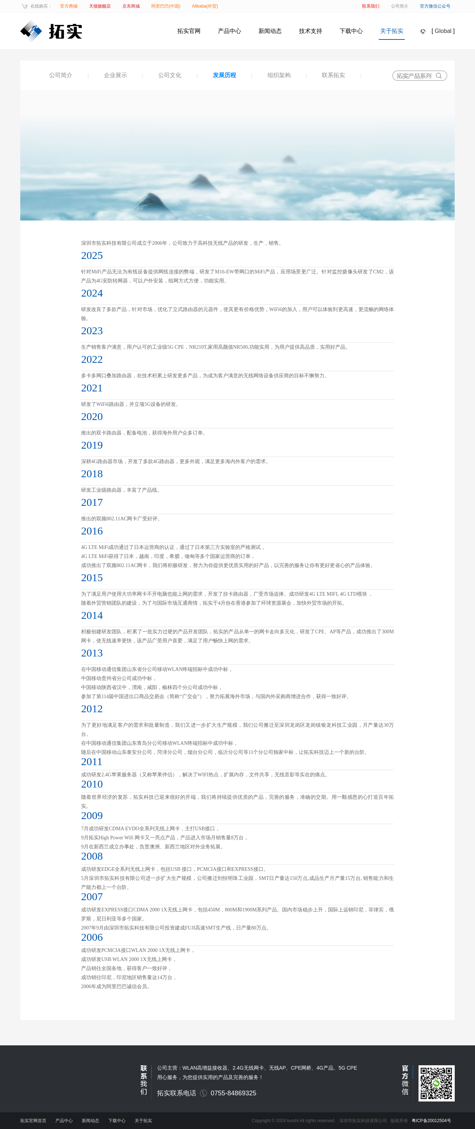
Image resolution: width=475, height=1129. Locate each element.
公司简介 (60, 75)
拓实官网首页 (33, 1120)
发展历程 (224, 75)
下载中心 (351, 31)
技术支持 (310, 31)
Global (443, 31)
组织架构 (279, 75)
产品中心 (229, 31)
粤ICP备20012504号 (431, 1120)
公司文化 (169, 75)
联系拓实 (333, 75)
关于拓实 (391, 31)
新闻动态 (270, 31)
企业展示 (115, 75)
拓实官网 (189, 31)
